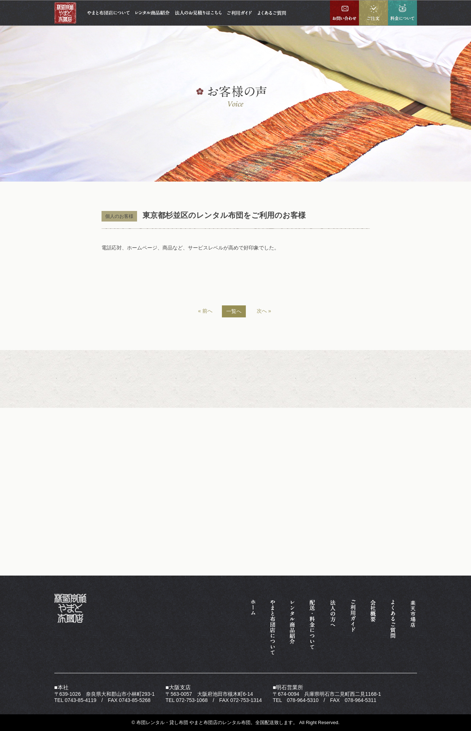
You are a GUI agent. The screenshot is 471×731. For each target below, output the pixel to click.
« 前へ (205, 311)
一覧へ (233, 311)
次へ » (264, 311)
